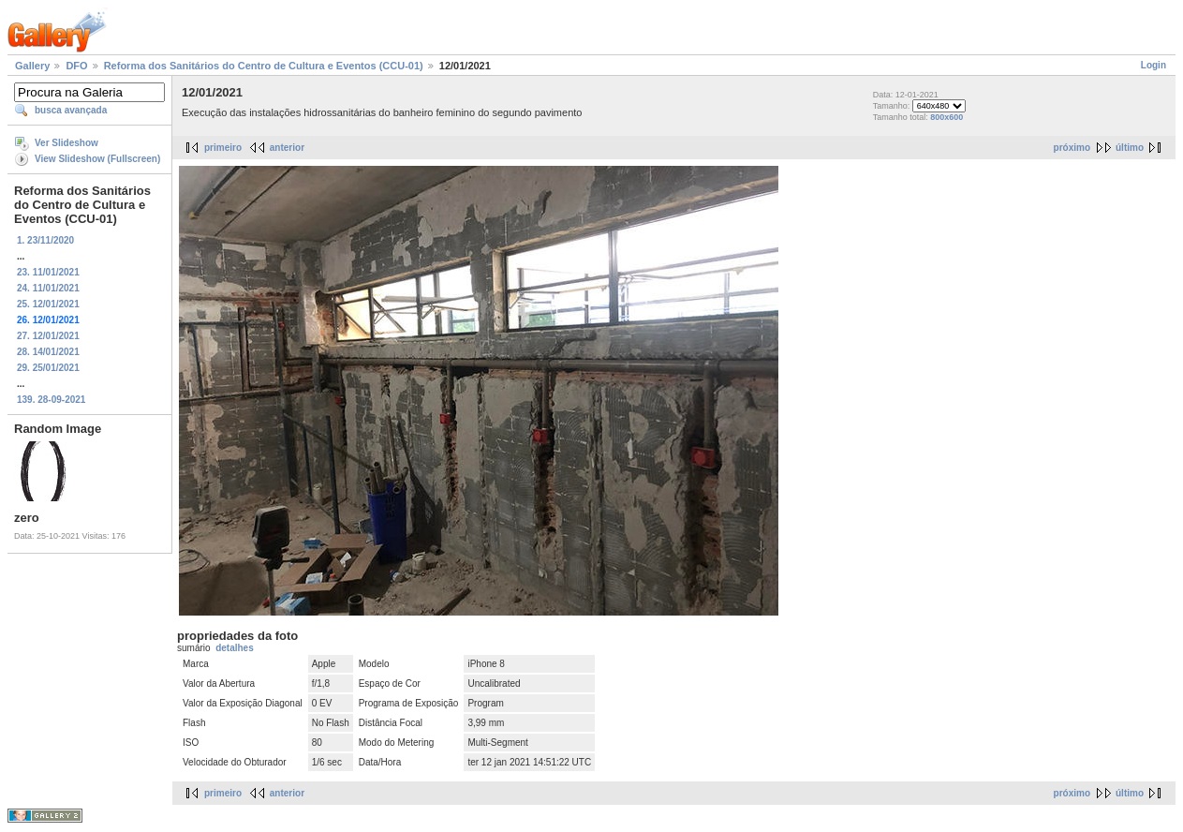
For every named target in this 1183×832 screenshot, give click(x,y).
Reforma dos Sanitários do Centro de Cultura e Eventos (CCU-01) (263, 65)
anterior (287, 147)
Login (1153, 65)
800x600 (946, 117)
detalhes (234, 648)
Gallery (32, 65)
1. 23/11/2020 (45, 240)
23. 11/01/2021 (48, 272)
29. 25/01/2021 (48, 368)
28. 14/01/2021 (48, 352)
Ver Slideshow (66, 143)
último (1130, 147)
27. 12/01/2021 (48, 336)
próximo (1072, 147)
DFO (76, 65)
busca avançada (71, 110)
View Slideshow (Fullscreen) (97, 159)
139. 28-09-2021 (51, 399)
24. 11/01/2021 (48, 288)
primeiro (223, 147)
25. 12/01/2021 (48, 304)
